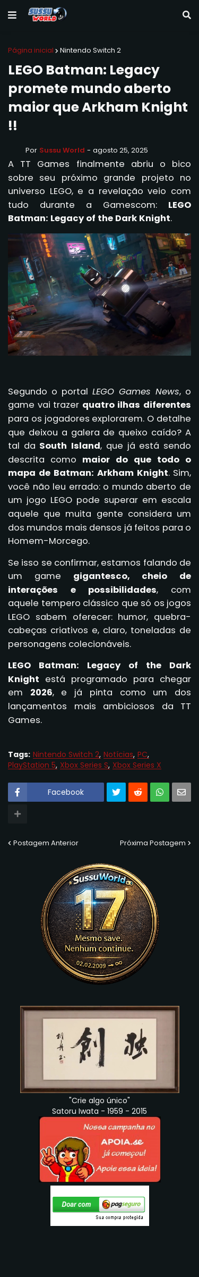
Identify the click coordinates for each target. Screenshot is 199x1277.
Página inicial (31, 50)
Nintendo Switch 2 (90, 50)
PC (142, 755)
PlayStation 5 (32, 765)
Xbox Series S (84, 765)
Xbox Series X (137, 765)
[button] (12, 15)
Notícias (118, 755)
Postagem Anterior (46, 842)
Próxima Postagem (153, 842)
